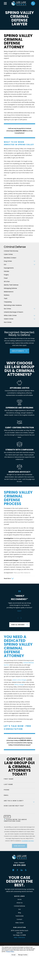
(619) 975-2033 (21, 131)
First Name (8, 779)
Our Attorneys (19, 351)
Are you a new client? (13, 801)
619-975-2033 (19, 865)
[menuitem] (19, 251)
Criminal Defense (19, 906)
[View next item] (21, 618)
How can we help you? (14, 806)
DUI (19, 909)
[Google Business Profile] (13, 870)
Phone (6, 790)
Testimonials (19, 916)
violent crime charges (19, 680)
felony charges (19, 684)
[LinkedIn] (22, 870)
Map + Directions (19, 937)
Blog (19, 913)
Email (6, 795)
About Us (19, 903)
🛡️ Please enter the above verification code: (15, 820)
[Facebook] (17, 870)
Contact (19, 919)
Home (19, 899)
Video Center (19, 923)
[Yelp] (26, 870)
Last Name (8, 784)
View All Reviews (19, 625)
